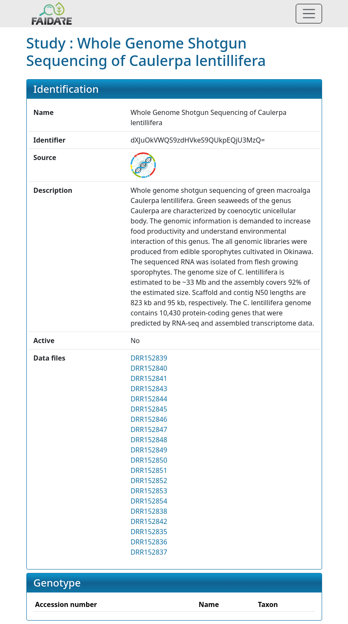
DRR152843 (148, 388)
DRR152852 (148, 480)
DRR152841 (148, 378)
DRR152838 (148, 511)
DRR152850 (148, 460)
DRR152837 (148, 552)
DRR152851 (148, 470)
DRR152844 (148, 399)
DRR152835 (148, 531)
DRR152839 (148, 358)
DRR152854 (148, 501)
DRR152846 (148, 419)
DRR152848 (148, 439)
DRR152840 (148, 368)
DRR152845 (148, 409)
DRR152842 (148, 521)
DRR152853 (148, 490)
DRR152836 (148, 542)
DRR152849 (148, 450)
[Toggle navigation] (309, 13)
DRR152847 (148, 429)
